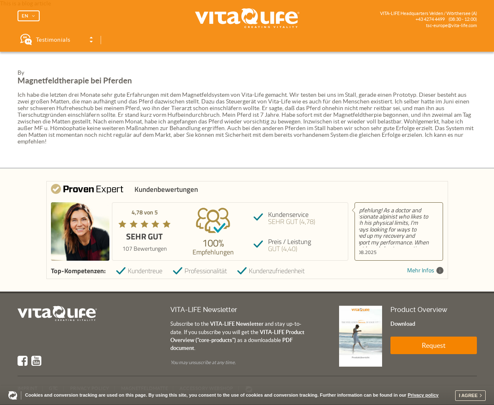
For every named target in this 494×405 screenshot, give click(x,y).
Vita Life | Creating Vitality (247, 18)
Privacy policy (423, 394)
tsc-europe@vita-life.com (451, 25)
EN (25, 15)
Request (434, 345)
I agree (468, 395)
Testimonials (53, 39)
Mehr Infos (425, 270)
